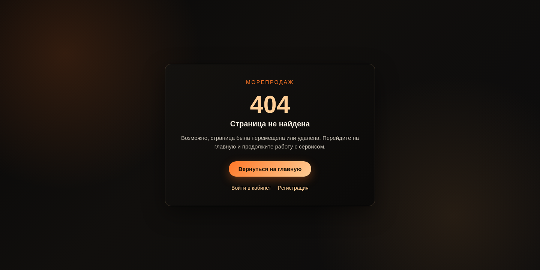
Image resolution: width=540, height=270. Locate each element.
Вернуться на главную (270, 169)
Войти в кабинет (251, 188)
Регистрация (293, 188)
